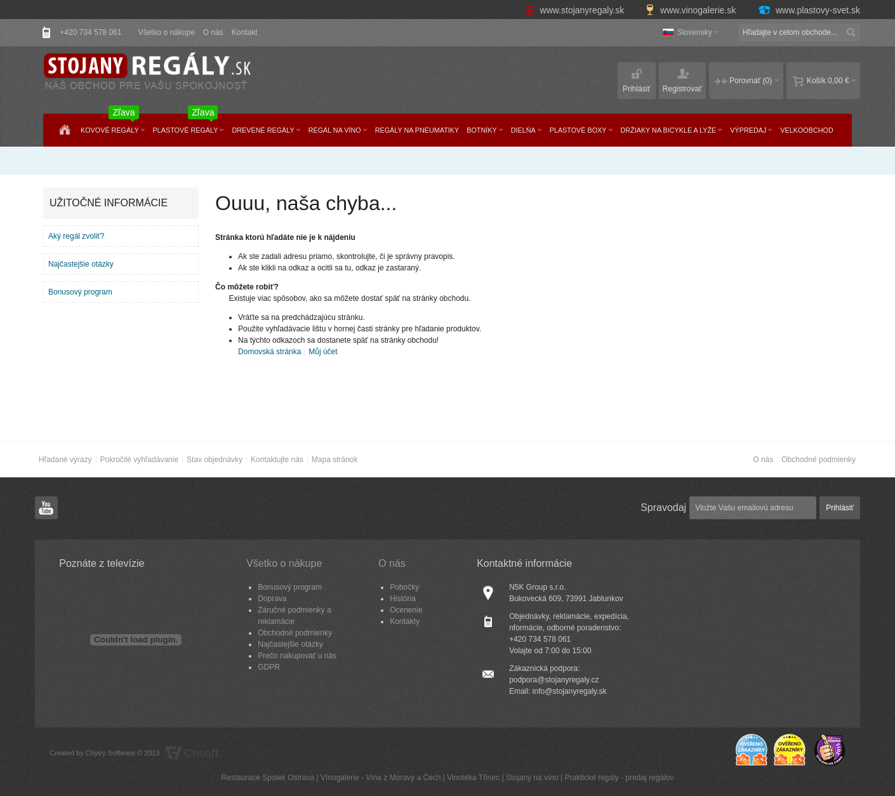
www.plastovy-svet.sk (808, 10)
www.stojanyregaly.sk (576, 10)
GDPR (269, 667)
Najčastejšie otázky (81, 264)
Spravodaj (663, 507)
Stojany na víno (532, 777)
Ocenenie (406, 610)
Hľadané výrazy (65, 459)
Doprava (272, 598)
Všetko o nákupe (166, 32)
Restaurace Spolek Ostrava (267, 777)
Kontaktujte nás (277, 459)
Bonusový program (80, 292)
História (403, 598)
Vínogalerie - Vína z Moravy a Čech (381, 777)
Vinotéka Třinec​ (473, 777)
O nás (213, 32)
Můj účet (322, 351)
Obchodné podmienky (818, 459)
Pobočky (404, 587)
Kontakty (405, 621)
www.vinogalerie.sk (692, 10)
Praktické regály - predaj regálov (618, 777)
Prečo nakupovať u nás (297, 655)
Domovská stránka (269, 351)
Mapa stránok (335, 459)
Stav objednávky (214, 459)
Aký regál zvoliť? (76, 236)
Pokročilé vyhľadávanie (139, 459)
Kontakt (245, 32)
